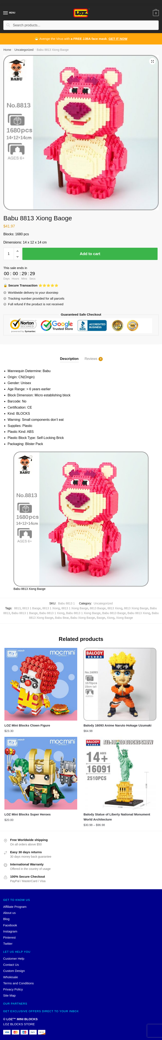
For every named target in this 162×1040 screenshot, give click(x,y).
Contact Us (11, 964)
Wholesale (10, 977)
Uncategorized (24, 49)
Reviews (91, 359)
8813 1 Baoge (31, 608)
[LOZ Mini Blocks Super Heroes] (40, 773)
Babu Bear (62, 617)
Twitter (7, 944)
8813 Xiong (114, 608)
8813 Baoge (98, 608)
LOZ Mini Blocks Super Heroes (27, 814)
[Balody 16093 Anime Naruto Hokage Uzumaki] (120, 684)
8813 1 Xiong (51, 608)
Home (7, 49)
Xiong (111, 617)
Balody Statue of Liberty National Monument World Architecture (117, 817)
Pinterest (9, 937)
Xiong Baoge (124, 617)
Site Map (9, 995)
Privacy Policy (13, 989)
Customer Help (13, 958)
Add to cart (90, 254)
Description (69, 359)
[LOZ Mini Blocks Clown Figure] (40, 684)
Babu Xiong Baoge (82, 617)
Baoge (101, 617)
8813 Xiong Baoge (136, 608)
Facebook (10, 925)
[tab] (69, 355)
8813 (17, 608)
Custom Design (14, 971)
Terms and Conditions (18, 983)
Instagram (10, 931)
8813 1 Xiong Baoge (74, 608)
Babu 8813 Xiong (138, 613)
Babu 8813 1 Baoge (25, 613)
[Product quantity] (8, 254)
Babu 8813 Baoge (114, 613)
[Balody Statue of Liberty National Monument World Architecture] (120, 773)
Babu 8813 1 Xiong (51, 613)
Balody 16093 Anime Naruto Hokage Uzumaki (117, 725)
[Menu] (5, 13)
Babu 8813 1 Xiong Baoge (83, 613)
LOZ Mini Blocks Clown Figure (27, 725)
